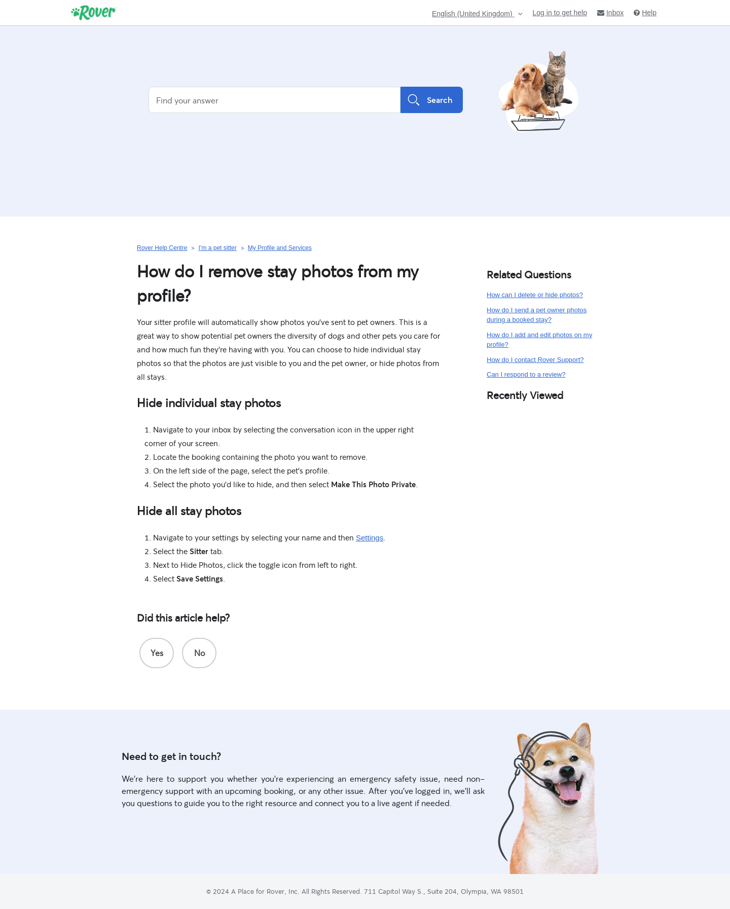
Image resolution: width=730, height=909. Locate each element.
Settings (369, 537)
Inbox (610, 12)
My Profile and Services (280, 247)
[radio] (156, 653)
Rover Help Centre (162, 247)
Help (645, 12)
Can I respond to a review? (526, 374)
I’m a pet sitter (217, 247)
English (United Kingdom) (473, 14)
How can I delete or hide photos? (535, 295)
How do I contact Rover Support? (535, 359)
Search (431, 100)
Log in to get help (560, 12)
